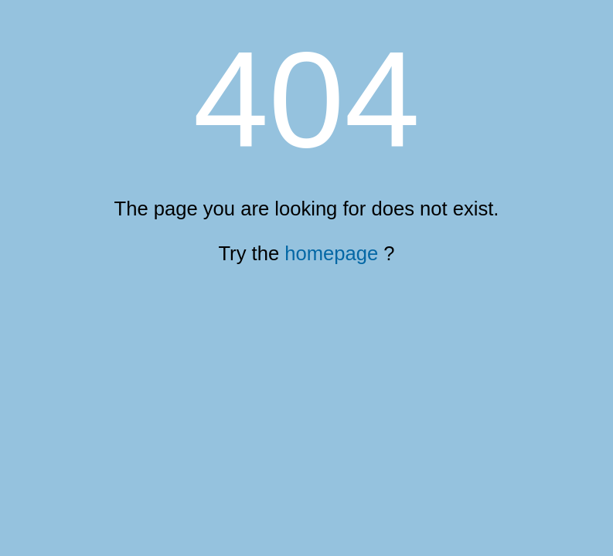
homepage (331, 253)
